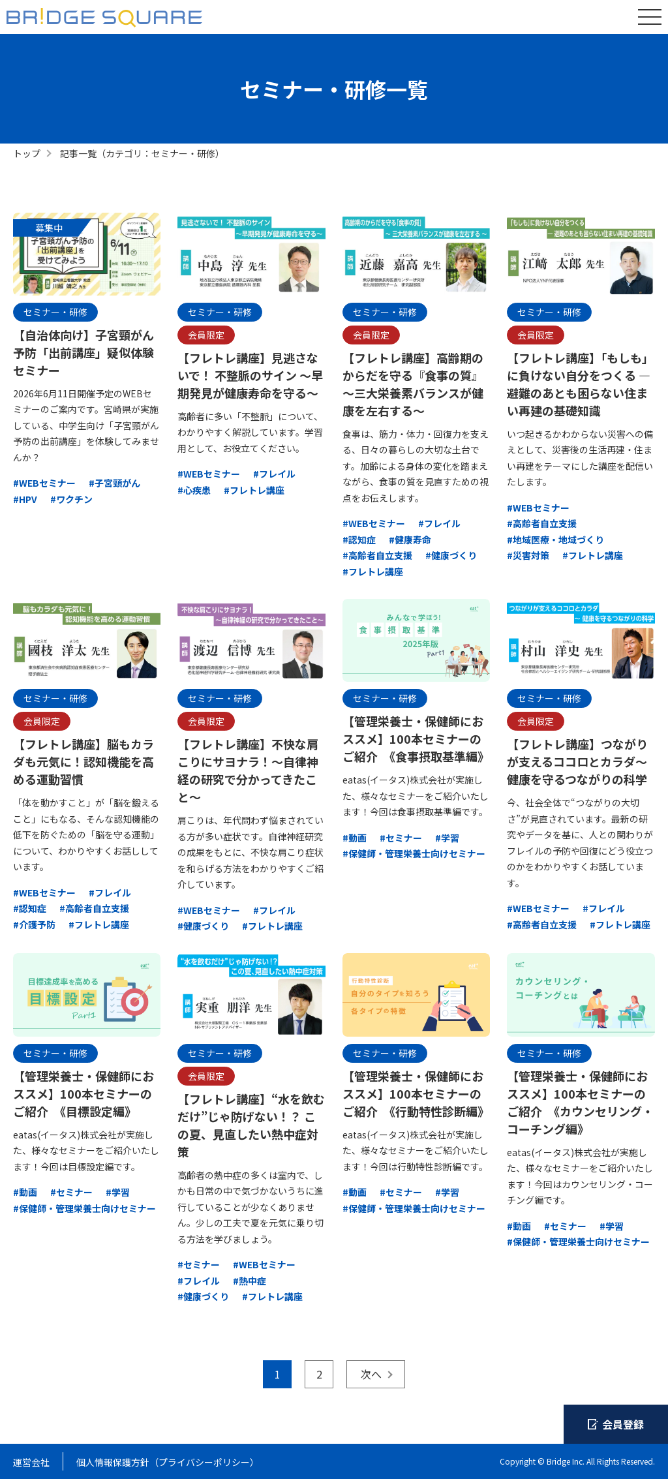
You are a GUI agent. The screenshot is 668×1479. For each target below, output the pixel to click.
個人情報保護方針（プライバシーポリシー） (167, 1462)
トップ (26, 153)
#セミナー (401, 837)
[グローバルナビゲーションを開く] (649, 17)
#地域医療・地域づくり (555, 539)
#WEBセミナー (44, 482)
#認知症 (359, 539)
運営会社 (31, 1462)
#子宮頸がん (114, 482)
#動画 (354, 837)
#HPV (25, 499)
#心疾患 (194, 489)
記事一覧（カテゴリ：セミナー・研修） (142, 153)
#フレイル (274, 473)
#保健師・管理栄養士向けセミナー (413, 853)
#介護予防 (34, 924)
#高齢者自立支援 (377, 555)
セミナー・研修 (55, 311)
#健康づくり (451, 555)
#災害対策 (528, 555)
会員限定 (206, 334)
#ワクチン (71, 499)
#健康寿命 (410, 539)
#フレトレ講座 (254, 489)
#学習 (447, 837)
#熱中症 (249, 1280)
